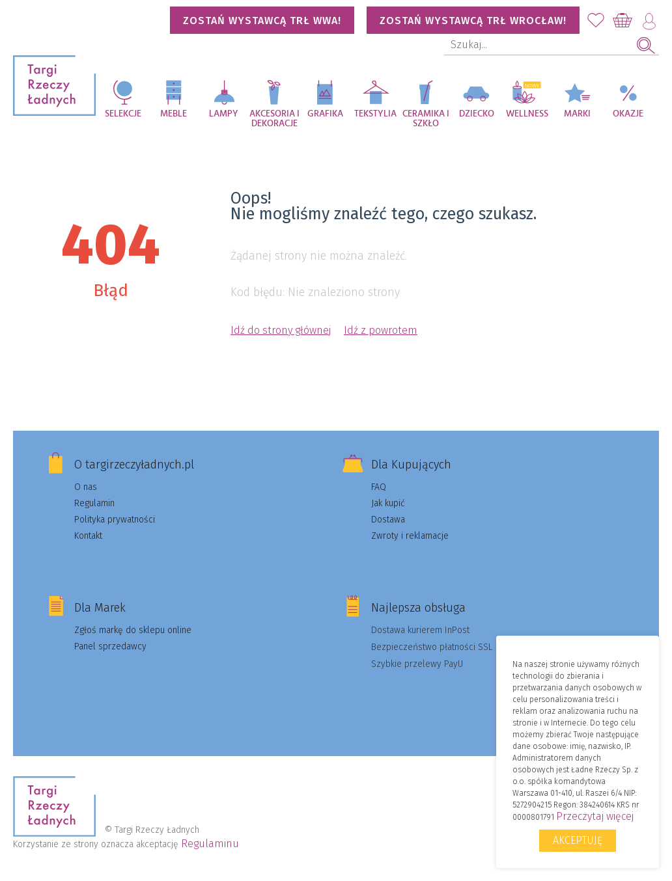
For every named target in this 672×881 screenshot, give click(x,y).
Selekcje (123, 113)
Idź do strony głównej (281, 330)
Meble (173, 113)
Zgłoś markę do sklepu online (132, 630)
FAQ (378, 487)
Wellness (527, 113)
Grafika (325, 113)
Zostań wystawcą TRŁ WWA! (262, 20)
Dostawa (388, 519)
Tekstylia (375, 113)
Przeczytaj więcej (595, 816)
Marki (577, 113)
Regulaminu (210, 843)
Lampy (223, 113)
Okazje (628, 113)
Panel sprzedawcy (110, 646)
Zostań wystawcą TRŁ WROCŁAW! (473, 20)
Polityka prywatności (114, 519)
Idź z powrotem (380, 330)
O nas (85, 487)
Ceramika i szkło (425, 118)
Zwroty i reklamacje (410, 535)
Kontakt (88, 535)
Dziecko (476, 113)
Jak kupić (388, 503)
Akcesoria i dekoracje (274, 118)
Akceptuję (577, 840)
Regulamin (94, 503)
